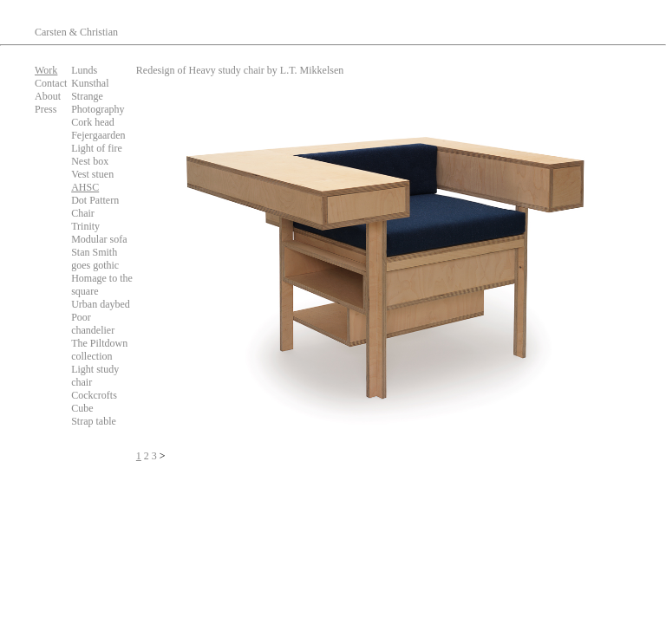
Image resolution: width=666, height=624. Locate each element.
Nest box (89, 161)
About (48, 96)
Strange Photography (97, 102)
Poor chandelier (92, 323)
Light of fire (96, 148)
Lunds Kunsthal (89, 76)
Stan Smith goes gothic (95, 258)
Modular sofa (99, 239)
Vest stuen (92, 174)
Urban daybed (100, 304)
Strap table (93, 421)
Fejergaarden (98, 135)
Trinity (85, 226)
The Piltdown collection (99, 349)
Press (45, 109)
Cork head (92, 122)
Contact (51, 83)
